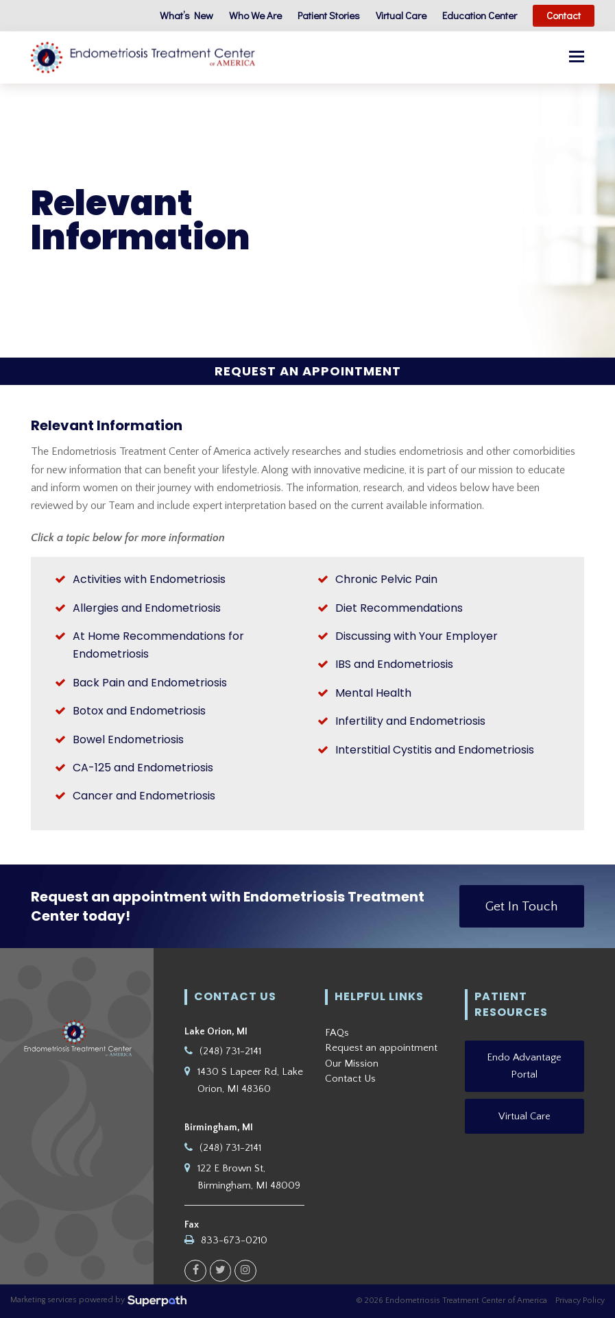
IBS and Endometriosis (394, 665)
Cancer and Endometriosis (144, 796)
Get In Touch (521, 906)
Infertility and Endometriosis (410, 721)
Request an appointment (381, 1048)
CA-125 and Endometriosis (143, 767)
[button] (576, 57)
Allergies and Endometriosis (147, 608)
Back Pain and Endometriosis (150, 683)
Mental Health (373, 693)
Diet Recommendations (399, 608)
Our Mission (351, 1063)
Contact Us (350, 1078)
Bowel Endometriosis (128, 739)
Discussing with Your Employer (416, 636)
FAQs (337, 1033)
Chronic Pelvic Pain (386, 579)
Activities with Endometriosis (149, 579)
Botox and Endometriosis (139, 711)
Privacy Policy (580, 1300)
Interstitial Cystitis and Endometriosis (434, 750)
